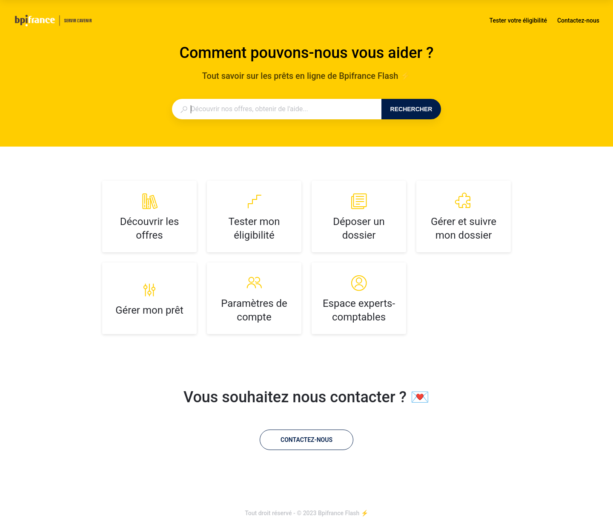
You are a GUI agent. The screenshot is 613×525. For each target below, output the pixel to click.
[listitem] (149, 216)
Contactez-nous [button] (578, 20)
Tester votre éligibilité (518, 21)
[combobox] (276, 109)
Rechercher (411, 109)
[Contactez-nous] (306, 440)
